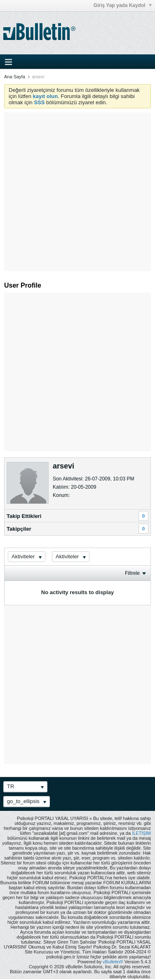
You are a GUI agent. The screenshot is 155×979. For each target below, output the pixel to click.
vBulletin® (113, 961)
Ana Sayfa (14, 76)
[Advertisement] (77, 189)
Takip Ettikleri (24, 516)
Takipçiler (19, 529)
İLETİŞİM (141, 833)
